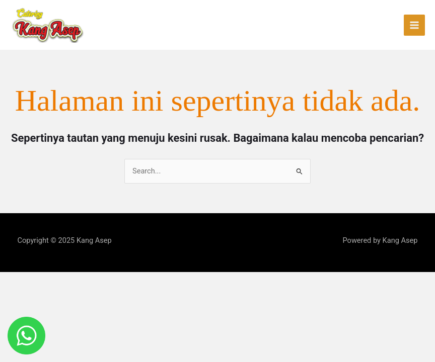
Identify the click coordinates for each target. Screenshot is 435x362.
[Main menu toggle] (414, 25)
